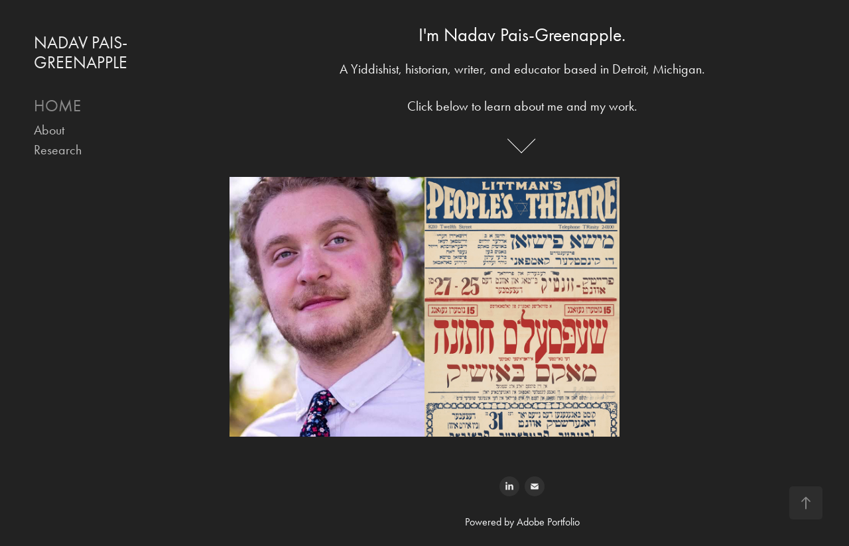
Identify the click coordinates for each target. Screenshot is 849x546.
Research (58, 150)
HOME (57, 105)
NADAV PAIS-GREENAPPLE (80, 52)
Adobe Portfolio (548, 522)
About (49, 130)
